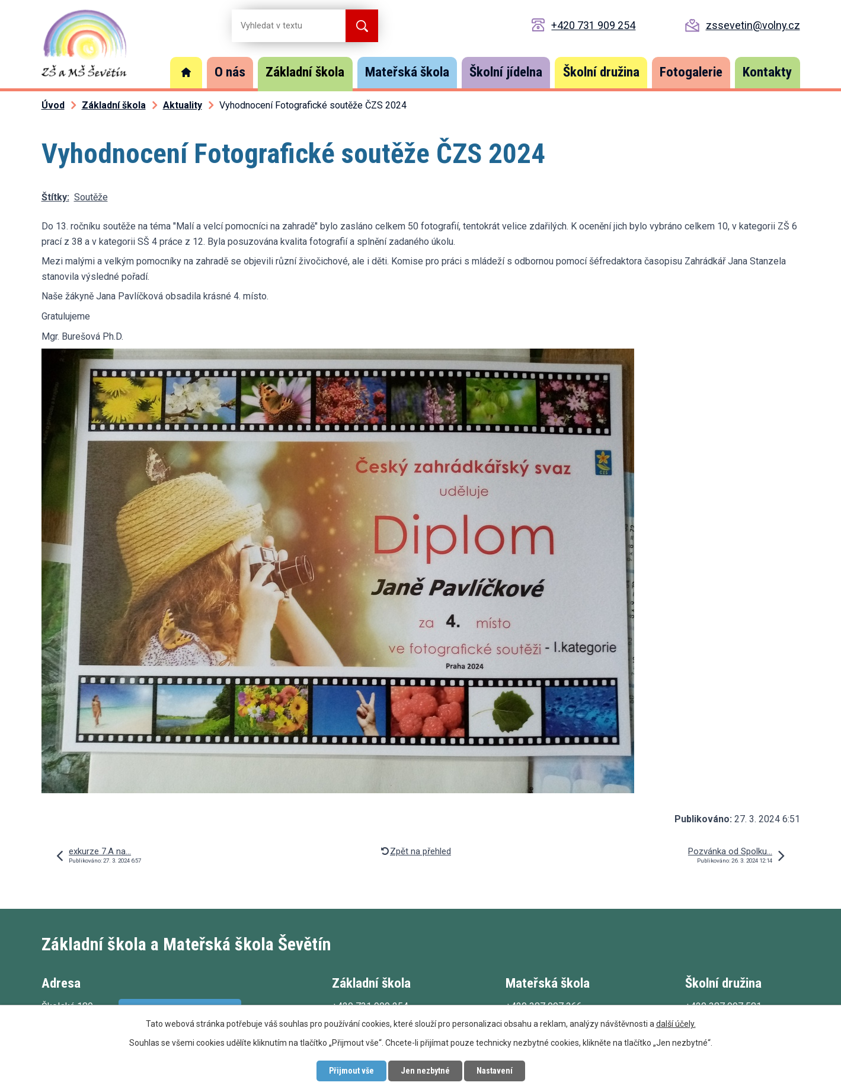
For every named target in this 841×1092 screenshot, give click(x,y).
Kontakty (767, 72)
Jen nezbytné (425, 1070)
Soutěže (91, 197)
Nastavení (495, 1070)
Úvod (186, 72)
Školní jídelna (505, 72)
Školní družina (601, 72)
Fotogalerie (691, 72)
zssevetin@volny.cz (753, 25)
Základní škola (305, 72)
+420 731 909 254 (593, 25)
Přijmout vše (351, 1070)
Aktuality (182, 105)
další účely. (676, 1024)
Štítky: (55, 197)
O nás (230, 72)
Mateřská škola (407, 72)
